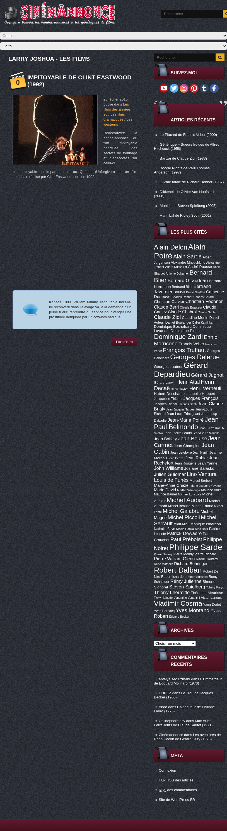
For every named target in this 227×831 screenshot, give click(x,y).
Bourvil (179, 292)
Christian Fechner (204, 301)
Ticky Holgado (163, 597)
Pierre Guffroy (163, 554)
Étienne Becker (179, 616)
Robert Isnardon (173, 577)
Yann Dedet (212, 605)
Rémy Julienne (185, 581)
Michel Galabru (181, 511)
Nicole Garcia (185, 529)
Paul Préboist (186, 539)
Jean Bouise (192, 438)
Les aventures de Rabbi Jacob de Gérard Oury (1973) (187, 737)
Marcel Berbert (201, 481)
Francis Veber (191, 344)
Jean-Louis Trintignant (183, 414)
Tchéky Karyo (215, 587)
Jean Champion (187, 446)
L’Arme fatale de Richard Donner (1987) (192, 182)
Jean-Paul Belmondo (187, 423)
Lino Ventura (202, 474)
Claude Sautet (207, 312)
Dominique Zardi (178, 336)
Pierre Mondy (183, 554)
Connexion (167, 770)
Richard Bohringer (190, 563)
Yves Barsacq (164, 611)
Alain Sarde (187, 256)
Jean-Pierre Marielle (206, 433)
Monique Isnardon (205, 524)
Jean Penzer (176, 458)
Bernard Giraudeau (188, 280)
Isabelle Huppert (201, 394)
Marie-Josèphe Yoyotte (205, 485)
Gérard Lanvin (164, 383)
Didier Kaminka (202, 322)
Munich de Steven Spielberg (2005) (188, 206)
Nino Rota (201, 529)
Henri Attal (188, 382)
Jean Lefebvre (181, 452)
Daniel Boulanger (178, 322)
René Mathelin (163, 564)
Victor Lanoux (211, 598)
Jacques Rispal (165, 404)
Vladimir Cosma (178, 603)
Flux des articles (176, 780)
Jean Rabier (196, 458)
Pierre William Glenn (174, 558)
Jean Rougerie (185, 463)
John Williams (168, 468)
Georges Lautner (168, 367)
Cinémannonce (171, 735)
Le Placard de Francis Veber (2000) (188, 135)
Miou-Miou (181, 524)
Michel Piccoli (184, 517)
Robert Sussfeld (197, 576)
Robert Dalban (178, 570)
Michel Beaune (179, 506)
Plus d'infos (124, 342)
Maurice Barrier (165, 494)
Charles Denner (182, 297)
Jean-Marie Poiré (186, 420)
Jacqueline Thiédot (168, 399)
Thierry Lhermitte (172, 592)
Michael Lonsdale (189, 494)
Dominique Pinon (185, 331)
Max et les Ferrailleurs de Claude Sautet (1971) (183, 723)
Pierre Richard (205, 554)
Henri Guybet (180, 389)
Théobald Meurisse (207, 593)
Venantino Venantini (187, 597)
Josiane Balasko (199, 468)
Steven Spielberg (187, 587)
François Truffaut (184, 350)
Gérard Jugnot (207, 375)
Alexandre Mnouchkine (188, 263)
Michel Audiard (187, 500)
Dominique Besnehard (173, 326)
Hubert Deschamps (170, 394)
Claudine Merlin (195, 318)
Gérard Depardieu (181, 369)
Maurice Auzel (211, 490)
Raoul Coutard (207, 559)
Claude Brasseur (191, 307)
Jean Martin (200, 452)
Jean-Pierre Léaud (178, 433)
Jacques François (200, 398)
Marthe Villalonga (188, 490)
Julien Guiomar (170, 474)
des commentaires (178, 790)
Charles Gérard (203, 297)
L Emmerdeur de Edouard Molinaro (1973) (188, 681)
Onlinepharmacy (172, 721)
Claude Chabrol (182, 312)
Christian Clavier (169, 301)
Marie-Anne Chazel (171, 485)
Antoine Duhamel (177, 273)
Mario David (165, 490)
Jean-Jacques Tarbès (180, 409)
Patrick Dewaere (184, 533)
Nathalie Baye (164, 529)
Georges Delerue (194, 357)
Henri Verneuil (205, 388)
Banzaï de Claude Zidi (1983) (183, 158)
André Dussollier (176, 266)
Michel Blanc (202, 506)
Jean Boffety (165, 439)
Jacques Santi (187, 404)
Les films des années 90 (117, 109)
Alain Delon (170, 247)
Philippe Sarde (196, 547)
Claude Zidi (167, 317)
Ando (163, 707)
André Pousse (200, 267)
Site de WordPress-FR (177, 800)
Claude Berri (166, 306)
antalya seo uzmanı (174, 679)
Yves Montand (192, 610)
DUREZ (165, 693)
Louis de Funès (171, 480)
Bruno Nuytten (195, 292)
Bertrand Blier (182, 287)
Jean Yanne (207, 463)
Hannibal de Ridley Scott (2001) (185, 215)
